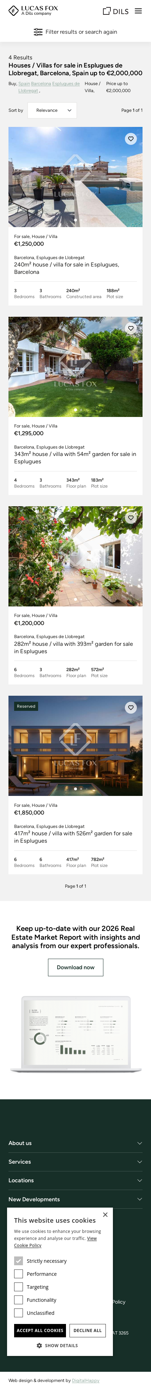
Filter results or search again (75, 32)
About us (20, 1143)
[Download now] (75, 1034)
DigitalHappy (85, 1380)
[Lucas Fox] (33, 11)
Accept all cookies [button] (40, 1330)
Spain (24, 83)
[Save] (131, 139)
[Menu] (138, 11)
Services (19, 1161)
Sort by (15, 110)
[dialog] (60, 1282)
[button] (60, 1345)
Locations (21, 1180)
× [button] (105, 1215)
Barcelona (41, 83)
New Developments (34, 1199)
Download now (76, 967)
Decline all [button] (88, 1330)
